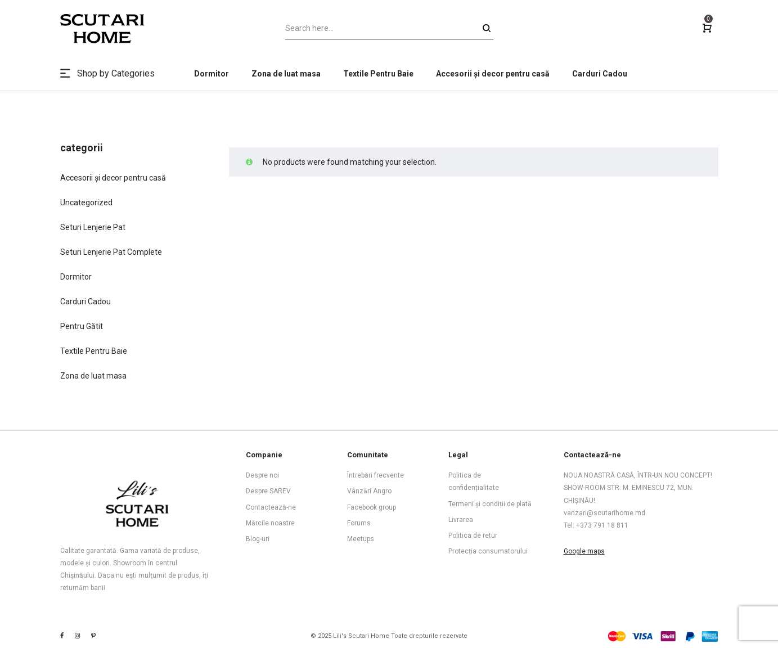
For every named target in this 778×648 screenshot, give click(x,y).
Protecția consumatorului (488, 551)
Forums (359, 523)
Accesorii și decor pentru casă (113, 177)
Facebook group (371, 507)
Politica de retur (472, 535)
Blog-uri (257, 539)
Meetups (360, 539)
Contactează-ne (271, 507)
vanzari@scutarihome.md (604, 513)
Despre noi (262, 475)
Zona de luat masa (93, 375)
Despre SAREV (268, 491)
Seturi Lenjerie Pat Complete (111, 252)
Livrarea (460, 520)
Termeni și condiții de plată (490, 504)
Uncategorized (86, 202)
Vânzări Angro (369, 491)
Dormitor (76, 276)
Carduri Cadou (85, 301)
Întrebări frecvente (375, 475)
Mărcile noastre (270, 523)
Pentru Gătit (81, 326)
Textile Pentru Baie (93, 351)
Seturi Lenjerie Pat (92, 227)
